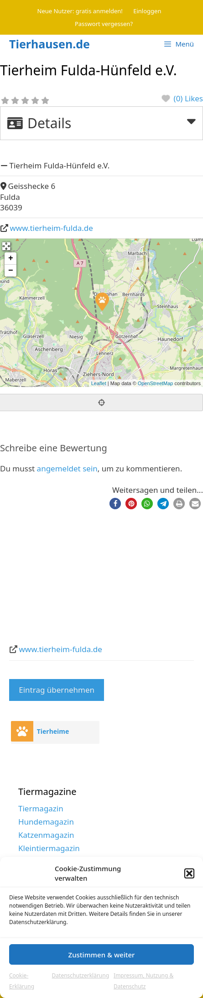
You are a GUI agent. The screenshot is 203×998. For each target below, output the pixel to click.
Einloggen (147, 11)
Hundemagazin (46, 821)
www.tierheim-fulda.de (51, 228)
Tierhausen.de (49, 44)
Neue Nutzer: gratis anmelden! (80, 11)
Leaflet (98, 383)
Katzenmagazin (46, 835)
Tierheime (53, 731)
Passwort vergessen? (104, 24)
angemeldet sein (67, 468)
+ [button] (10, 258)
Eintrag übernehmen (56, 689)
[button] (189, 873)
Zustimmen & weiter (101, 954)
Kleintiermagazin (49, 848)
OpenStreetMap (155, 383)
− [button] (10, 270)
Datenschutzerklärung (80, 975)
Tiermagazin (40, 808)
